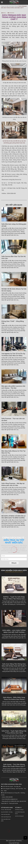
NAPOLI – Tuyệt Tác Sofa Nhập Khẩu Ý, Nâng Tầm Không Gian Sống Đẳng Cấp (14, 599)
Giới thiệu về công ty (19, 809)
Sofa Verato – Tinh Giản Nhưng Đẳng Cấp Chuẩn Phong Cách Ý (14, 765)
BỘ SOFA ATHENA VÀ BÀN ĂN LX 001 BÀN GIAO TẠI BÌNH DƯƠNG (13, 517)
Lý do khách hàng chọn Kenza (20, 812)
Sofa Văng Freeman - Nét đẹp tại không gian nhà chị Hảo (12, 484)
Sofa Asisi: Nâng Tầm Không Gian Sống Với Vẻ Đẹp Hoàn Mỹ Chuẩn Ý (14, 665)
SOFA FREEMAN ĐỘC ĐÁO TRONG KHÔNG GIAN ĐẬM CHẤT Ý (14, 17)
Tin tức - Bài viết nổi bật (6, 809)
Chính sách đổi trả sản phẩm (5, 820)
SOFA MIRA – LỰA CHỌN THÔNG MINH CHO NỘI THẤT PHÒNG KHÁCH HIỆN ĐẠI (14, 632)
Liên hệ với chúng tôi (19, 816)
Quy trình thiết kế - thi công (6, 812)
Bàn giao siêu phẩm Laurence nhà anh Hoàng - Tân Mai (13, 387)
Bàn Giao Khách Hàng (12, 6)
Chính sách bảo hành (5, 814)
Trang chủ (3, 6)
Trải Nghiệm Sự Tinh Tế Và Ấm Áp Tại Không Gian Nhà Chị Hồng (13, 354)
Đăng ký (14, 563)
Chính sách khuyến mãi (6, 816)
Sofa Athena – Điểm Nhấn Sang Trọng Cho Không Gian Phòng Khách (14, 699)
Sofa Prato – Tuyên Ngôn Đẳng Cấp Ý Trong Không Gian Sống (14, 732)
